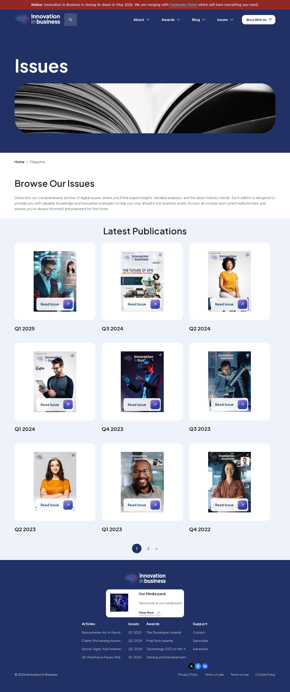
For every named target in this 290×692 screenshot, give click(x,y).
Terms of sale (214, 674)
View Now (150, 612)
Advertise (200, 649)
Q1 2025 (134, 632)
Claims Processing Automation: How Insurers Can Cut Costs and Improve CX (103, 640)
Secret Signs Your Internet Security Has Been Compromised (103, 649)
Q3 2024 (135, 640)
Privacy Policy (188, 674)
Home (19, 162)
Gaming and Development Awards (167, 657)
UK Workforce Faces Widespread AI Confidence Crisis (103, 657)
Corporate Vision (183, 4)
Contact (199, 632)
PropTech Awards (159, 640)
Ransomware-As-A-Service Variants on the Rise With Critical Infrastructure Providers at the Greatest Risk (103, 632)
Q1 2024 (134, 657)
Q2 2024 (135, 649)
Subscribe (200, 640)
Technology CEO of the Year (167, 649)
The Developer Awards (163, 632)
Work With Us (258, 20)
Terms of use (240, 674)
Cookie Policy (265, 674)
